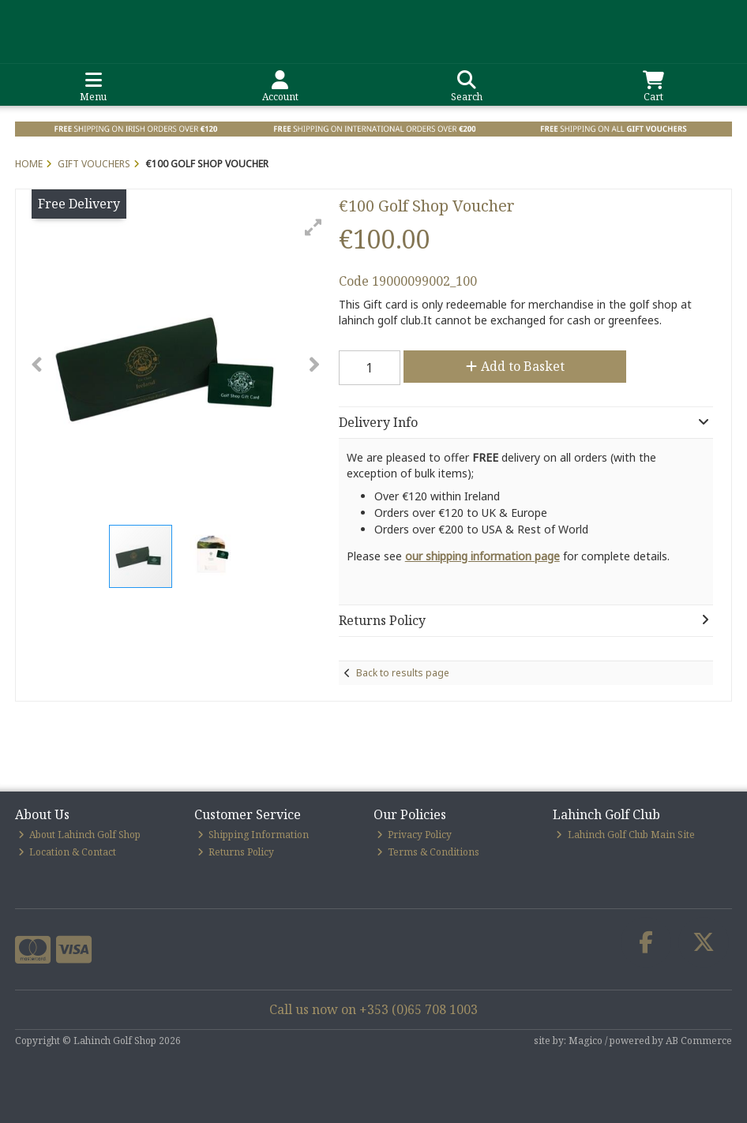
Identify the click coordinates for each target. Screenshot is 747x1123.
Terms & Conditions (428, 852)
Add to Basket (515, 366)
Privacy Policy (414, 834)
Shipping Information (253, 834)
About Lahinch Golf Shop (79, 834)
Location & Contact (67, 852)
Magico (585, 1040)
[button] (313, 227)
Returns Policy (236, 852)
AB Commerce (699, 1040)
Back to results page (402, 672)
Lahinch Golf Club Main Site (625, 834)
